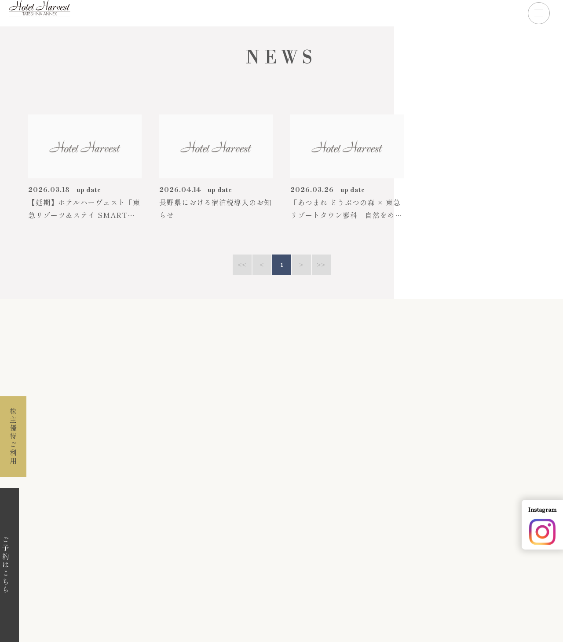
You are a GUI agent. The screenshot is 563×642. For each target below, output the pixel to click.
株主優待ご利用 (13, 436)
